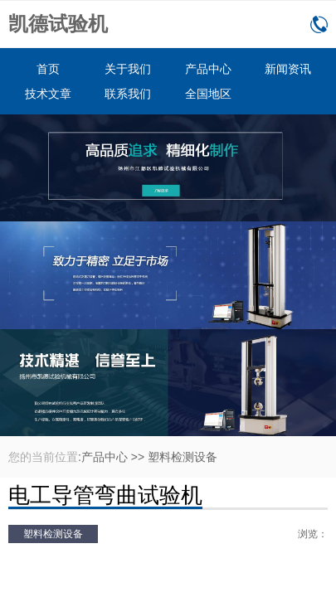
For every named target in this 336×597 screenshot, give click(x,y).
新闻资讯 (288, 68)
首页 (48, 68)
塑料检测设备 (182, 457)
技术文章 (48, 93)
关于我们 (128, 68)
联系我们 (128, 93)
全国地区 (208, 93)
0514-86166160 (319, 24)
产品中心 (208, 68)
